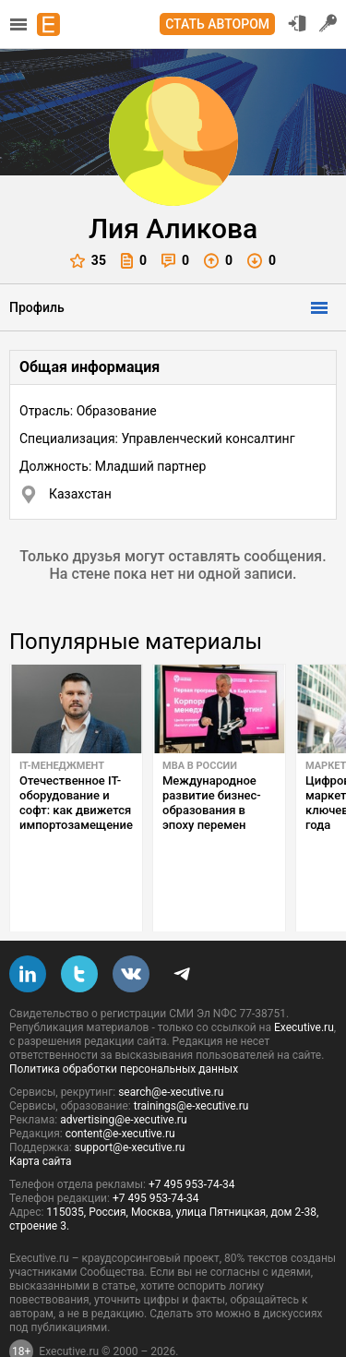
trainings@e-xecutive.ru (191, 1062)
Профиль (37, 307)
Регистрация (328, 23)
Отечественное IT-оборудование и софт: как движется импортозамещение (76, 803)
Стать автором (217, 24)
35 (88, 261)
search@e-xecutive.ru (170, 1048)
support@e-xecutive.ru (130, 1104)
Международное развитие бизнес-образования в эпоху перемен (211, 803)
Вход (297, 23)
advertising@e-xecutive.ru (123, 1076)
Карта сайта (40, 1117)
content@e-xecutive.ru (120, 1090)
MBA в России (199, 766)
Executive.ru (304, 984)
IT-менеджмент (61, 766)
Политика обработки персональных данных (123, 1025)
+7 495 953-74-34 (192, 1141)
